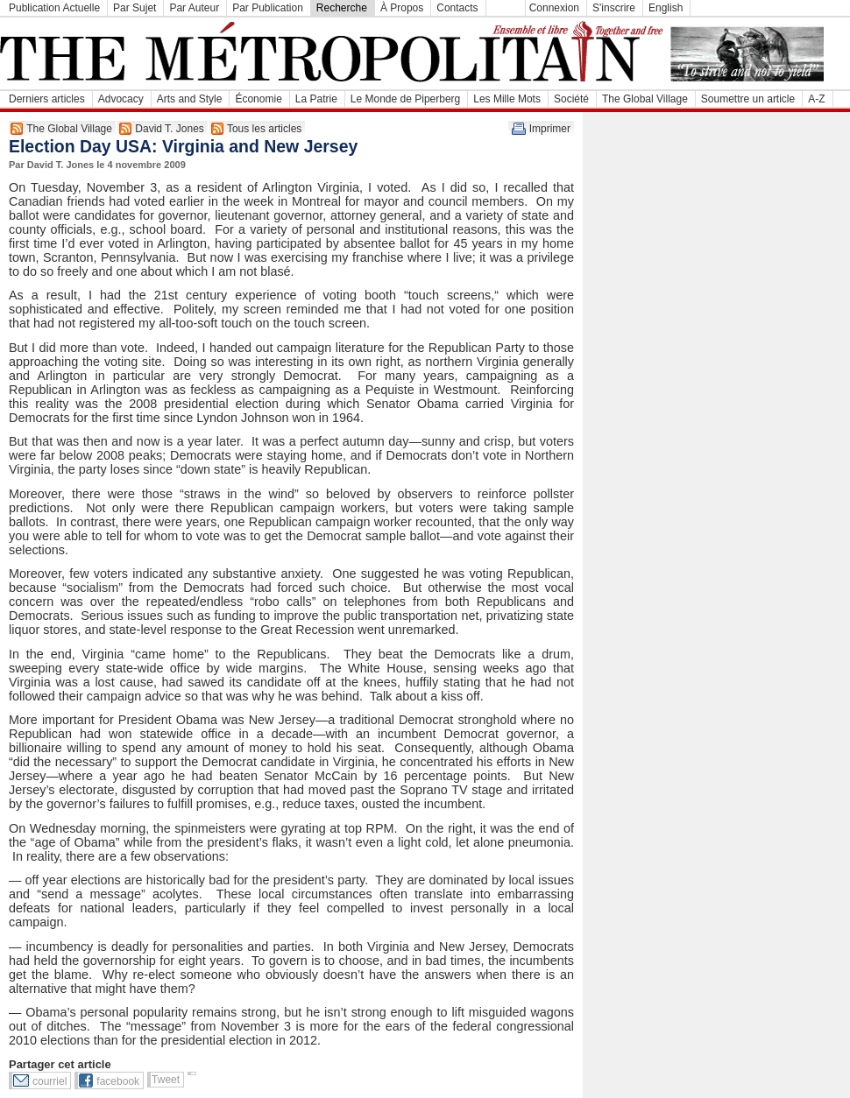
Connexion (554, 8)
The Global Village (645, 99)
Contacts (457, 8)
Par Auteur (194, 8)
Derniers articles (47, 99)
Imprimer (549, 129)
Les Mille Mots (507, 99)
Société (571, 99)
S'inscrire (613, 8)
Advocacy (121, 99)
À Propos (401, 8)
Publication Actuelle (54, 8)
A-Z (816, 99)
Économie (258, 99)
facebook (117, 1081)
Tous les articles (264, 129)
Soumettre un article (748, 99)
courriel (49, 1081)
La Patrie (316, 99)
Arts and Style (190, 99)
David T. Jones (169, 129)
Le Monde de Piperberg (405, 99)
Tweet (166, 1079)
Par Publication (267, 8)
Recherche (341, 8)
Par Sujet (134, 8)
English (665, 8)
